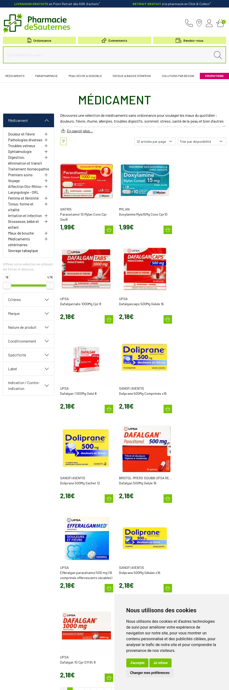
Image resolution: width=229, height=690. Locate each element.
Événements (114, 40)
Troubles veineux (21, 145)
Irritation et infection (25, 215)
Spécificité (17, 355)
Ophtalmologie (20, 151)
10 (100, 506)
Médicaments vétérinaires (19, 241)
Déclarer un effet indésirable (136, 556)
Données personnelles (62, 682)
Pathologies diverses (25, 139)
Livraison (181, 576)
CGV (41, 682)
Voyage (14, 180)
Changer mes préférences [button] (150, 673)
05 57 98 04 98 (73, 548)
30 (131, 506)
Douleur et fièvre (21, 134)
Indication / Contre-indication (24, 385)
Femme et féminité (23, 198)
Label (12, 368)
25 (123, 506)
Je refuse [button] (160, 663)
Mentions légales (24, 682)
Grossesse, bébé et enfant (23, 224)
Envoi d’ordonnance (131, 579)
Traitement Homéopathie (28, 169)
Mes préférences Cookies (111, 682)
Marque (14, 313)
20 (115, 506)
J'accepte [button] (137, 663)
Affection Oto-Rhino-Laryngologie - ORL (25, 189)
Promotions (125, 575)
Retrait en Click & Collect (191, 572)
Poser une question (131, 552)
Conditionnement (22, 341)
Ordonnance (39, 40)
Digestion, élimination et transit (25, 160)
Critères (14, 299)
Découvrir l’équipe (130, 547)
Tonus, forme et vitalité (21, 207)
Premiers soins (20, 174)
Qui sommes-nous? (131, 543)
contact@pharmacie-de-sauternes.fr (85, 552)
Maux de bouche (21, 233)
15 (107, 506)
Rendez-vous (126, 588)
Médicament (18, 120)
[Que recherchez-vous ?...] (108, 55)
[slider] (7, 285)
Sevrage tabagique (23, 250)
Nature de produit (22, 327)
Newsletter (125, 592)
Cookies (86, 682)
